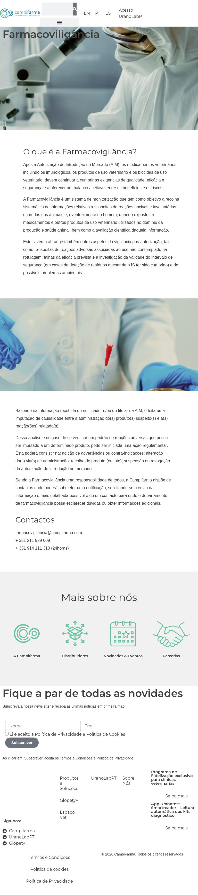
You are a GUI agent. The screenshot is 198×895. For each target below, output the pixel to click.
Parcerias (171, 656)
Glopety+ (69, 800)
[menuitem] (87, 13)
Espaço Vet (67, 815)
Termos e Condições (76, 758)
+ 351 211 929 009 (32, 540)
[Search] (75, 9)
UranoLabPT (101, 778)
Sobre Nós (128, 781)
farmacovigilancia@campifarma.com (48, 532)
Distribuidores (75, 656)
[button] (59, 22)
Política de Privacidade (58, 734)
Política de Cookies (105, 734)
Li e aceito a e (67, 734)
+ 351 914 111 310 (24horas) (42, 548)
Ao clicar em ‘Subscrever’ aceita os (31, 758)
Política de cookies (49, 869)
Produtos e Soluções (69, 783)
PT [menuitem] (97, 13)
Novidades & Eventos (123, 656)
